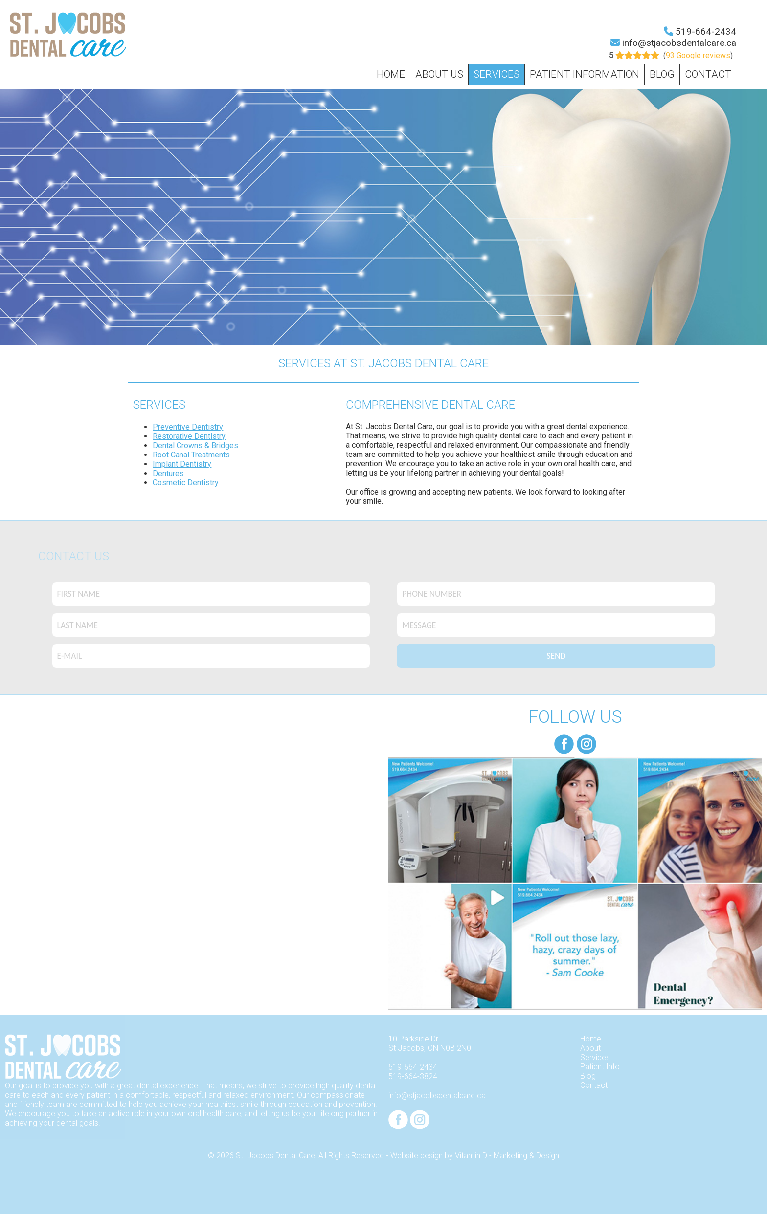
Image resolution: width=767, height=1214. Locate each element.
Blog (662, 74)
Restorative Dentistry (189, 436)
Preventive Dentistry (188, 427)
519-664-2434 (706, 31)
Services (496, 74)
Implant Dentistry (182, 464)
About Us (439, 74)
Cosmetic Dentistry (186, 482)
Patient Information (584, 74)
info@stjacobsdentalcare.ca (679, 42)
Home (391, 74)
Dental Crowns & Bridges (195, 445)
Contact (708, 74)
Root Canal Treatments (191, 454)
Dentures (168, 473)
